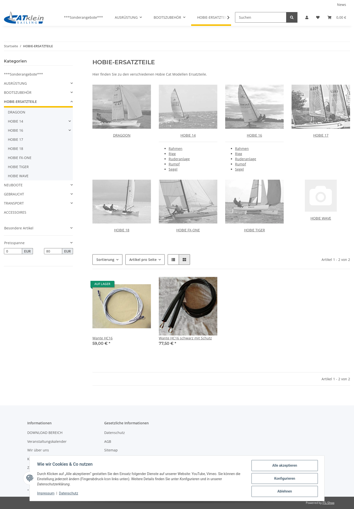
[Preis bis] (53, 251)
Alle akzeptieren (284, 466)
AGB (107, 441)
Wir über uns (38, 450)
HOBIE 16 (254, 135)
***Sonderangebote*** (23, 74)
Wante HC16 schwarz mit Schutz (185, 338)
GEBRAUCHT (14, 194)
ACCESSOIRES (15, 212)
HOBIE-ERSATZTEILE (20, 101)
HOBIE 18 (121, 230)
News (341, 4)
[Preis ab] (13, 251)
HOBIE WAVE (320, 218)
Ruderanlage (179, 159)
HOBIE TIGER (254, 230)
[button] (306, 17)
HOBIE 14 (188, 135)
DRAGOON (122, 135)
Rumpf (174, 164)
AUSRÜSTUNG (15, 83)
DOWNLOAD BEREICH (44, 432)
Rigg (172, 153)
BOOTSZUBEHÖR (17, 92)
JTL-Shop (328, 503)
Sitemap (111, 450)
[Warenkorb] (337, 17)
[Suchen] (260, 17)
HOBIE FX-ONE (188, 230)
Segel (173, 169)
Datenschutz (114, 432)
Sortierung (105, 259)
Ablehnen (284, 491)
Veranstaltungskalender (47, 441)
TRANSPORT (14, 203)
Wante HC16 (102, 338)
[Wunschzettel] (318, 17)
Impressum (46, 494)
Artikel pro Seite (143, 259)
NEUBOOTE (13, 185)
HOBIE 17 (320, 135)
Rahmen (175, 148)
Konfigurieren (284, 479)
